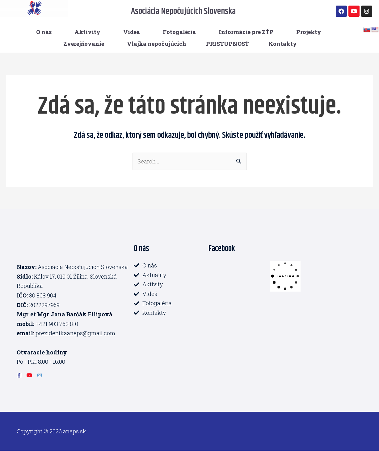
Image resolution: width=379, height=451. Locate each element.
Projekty (308, 32)
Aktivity (87, 32)
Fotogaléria (179, 32)
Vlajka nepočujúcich (156, 43)
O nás (44, 32)
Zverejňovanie (83, 43)
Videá (131, 32)
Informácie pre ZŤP (246, 32)
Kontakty (282, 43)
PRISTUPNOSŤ (227, 43)
